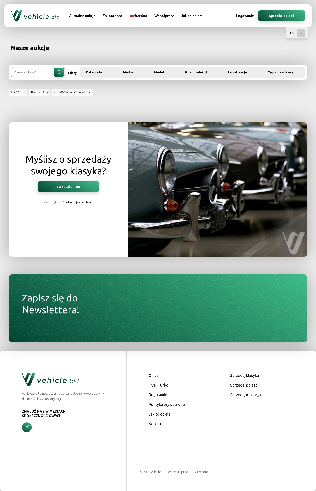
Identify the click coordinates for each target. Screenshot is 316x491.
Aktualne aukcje (82, 16)
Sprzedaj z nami (68, 186)
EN (292, 33)
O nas (153, 375)
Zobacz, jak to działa (78, 202)
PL (301, 33)
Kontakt (156, 423)
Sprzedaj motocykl (246, 394)
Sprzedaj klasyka (244, 375)
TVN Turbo (159, 385)
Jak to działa (191, 16)
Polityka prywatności (167, 404)
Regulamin (158, 394)
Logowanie (245, 16)
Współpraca (164, 16)
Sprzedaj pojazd (281, 16)
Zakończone (113, 16)
